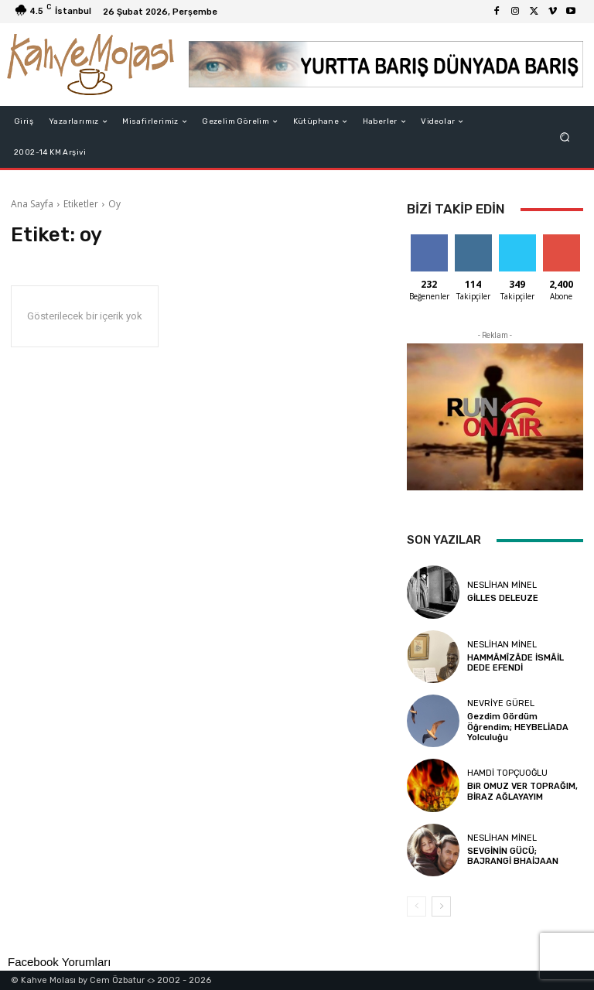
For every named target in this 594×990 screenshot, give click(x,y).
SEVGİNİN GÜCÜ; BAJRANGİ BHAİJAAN (512, 856)
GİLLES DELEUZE (502, 598)
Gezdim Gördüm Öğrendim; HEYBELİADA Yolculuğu (517, 727)
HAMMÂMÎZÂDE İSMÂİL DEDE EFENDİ (515, 663)
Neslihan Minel (502, 585)
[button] (565, 137)
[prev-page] (416, 906)
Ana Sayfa (32, 203)
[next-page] (441, 906)
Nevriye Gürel (500, 703)
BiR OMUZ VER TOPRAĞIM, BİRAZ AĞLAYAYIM (522, 791)
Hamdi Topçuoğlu (507, 773)
